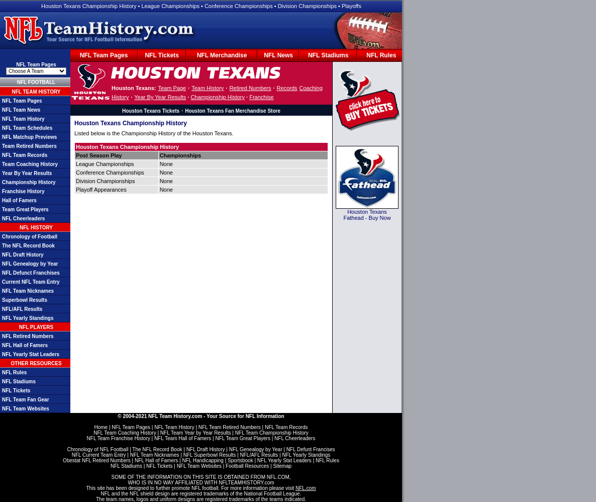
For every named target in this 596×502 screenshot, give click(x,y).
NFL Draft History (23, 255)
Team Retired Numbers (29, 146)
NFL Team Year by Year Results (195, 433)
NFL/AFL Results (22, 309)
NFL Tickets (162, 55)
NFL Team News (21, 110)
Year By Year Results (27, 173)
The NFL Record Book (28, 245)
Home (101, 427)
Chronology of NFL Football (97, 449)
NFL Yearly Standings (27, 318)
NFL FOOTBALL (36, 82)
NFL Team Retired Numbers (229, 427)
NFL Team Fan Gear (25, 399)
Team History (207, 88)
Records (287, 88)
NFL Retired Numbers (28, 336)
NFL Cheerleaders (23, 218)
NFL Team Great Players (242, 438)
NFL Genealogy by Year (30, 264)
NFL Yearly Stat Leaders (30, 354)
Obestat (71, 460)
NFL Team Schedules (27, 128)
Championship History (29, 182)
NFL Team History (23, 119)
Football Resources (247, 466)
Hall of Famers (19, 200)
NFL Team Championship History (272, 433)
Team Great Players (25, 209)
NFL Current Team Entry (99, 455)
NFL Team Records (24, 155)
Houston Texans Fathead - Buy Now (366, 215)
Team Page (172, 88)
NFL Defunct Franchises (31, 273)
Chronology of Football (29, 236)
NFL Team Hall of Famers (182, 438)
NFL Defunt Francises (310, 449)
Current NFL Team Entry (31, 282)
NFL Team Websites (25, 408)
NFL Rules (381, 55)
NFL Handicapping (202, 460)
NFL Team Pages (104, 55)
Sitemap (282, 466)
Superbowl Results (24, 300)
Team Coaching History (30, 164)
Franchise (261, 97)
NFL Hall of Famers (25, 345)
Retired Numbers (250, 88)
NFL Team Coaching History (124, 433)
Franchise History (23, 191)
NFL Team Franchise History (118, 438)
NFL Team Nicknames (28, 291)
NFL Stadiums (328, 55)
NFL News (278, 55)
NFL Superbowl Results (209, 455)
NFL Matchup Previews (29, 137)
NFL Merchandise (222, 55)
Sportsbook (240, 460)
